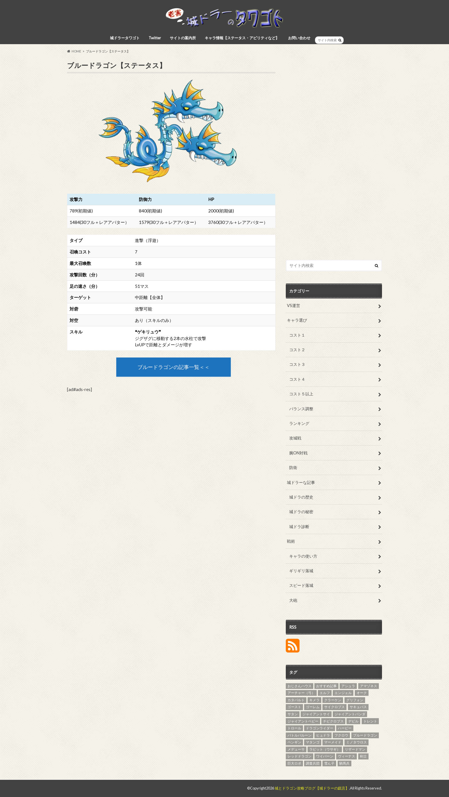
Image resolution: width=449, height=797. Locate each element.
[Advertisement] (334, 161)
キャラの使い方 (303, 556)
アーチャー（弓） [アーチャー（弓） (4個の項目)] (301, 693)
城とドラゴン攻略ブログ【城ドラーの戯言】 (312, 788)
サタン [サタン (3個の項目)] (292, 714)
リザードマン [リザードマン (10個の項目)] (355, 749)
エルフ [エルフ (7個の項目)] (325, 693)
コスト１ (297, 335)
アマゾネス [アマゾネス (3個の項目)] (368, 686)
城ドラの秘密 (301, 511)
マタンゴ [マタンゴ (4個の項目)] (313, 742)
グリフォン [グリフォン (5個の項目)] (354, 700)
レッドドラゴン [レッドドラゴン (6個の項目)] (299, 756)
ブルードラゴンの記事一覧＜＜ (173, 367)
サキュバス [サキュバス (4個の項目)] (358, 707)
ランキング (299, 423)
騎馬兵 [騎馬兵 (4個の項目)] (344, 763)
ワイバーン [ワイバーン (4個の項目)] (324, 756)
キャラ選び (297, 320)
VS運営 (293, 305)
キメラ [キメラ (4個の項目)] (314, 700)
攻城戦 (295, 437)
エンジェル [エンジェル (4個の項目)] (343, 693)
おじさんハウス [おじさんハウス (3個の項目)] (299, 686)
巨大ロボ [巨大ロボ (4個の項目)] (294, 763)
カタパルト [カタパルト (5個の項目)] (296, 700)
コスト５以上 (301, 393)
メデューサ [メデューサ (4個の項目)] (296, 749)
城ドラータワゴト (125, 38)
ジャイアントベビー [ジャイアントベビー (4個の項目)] (302, 721)
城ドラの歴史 (301, 497)
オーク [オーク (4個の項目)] (362, 693)
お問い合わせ (299, 38)
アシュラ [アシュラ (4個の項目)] (348, 686)
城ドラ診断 (299, 526)
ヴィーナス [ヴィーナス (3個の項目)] (346, 756)
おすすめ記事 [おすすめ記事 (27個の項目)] (326, 686)
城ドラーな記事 (301, 482)
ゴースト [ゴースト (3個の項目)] (294, 707)
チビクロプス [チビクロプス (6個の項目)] (333, 721)
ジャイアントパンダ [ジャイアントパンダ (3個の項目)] (349, 714)
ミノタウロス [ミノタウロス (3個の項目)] (356, 742)
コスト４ (297, 379)
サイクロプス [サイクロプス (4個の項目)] (334, 707)
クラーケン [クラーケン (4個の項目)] (332, 700)
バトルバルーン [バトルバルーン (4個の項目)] (299, 735)
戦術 (291, 541)
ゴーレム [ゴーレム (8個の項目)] (313, 707)
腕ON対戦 (298, 452)
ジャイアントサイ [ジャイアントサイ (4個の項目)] (316, 714)
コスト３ (297, 364)
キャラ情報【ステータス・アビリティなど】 (242, 38)
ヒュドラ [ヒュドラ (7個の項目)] (323, 735)
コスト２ (297, 349)
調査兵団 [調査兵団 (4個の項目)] (313, 763)
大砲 (293, 600)
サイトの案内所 (183, 38)
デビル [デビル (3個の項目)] (353, 721)
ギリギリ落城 (301, 570)
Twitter (155, 38)
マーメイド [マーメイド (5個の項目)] (332, 742)
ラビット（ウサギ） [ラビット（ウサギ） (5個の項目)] (324, 749)
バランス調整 (301, 408)
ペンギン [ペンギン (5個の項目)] (294, 742)
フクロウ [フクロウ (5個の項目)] (341, 735)
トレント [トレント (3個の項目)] (370, 721)
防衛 (293, 467)
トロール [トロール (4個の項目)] (294, 728)
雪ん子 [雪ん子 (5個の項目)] (329, 763)
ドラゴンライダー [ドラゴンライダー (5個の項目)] (319, 728)
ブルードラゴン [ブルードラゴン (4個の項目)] (365, 735)
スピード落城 (301, 585)
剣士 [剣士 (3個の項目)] (363, 756)
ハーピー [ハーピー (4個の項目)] (345, 728)
